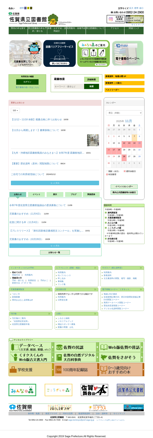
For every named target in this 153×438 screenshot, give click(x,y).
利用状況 (32, 280)
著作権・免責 (34, 414)
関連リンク (134, 28)
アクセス (115, 28)
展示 (55, 194)
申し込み (62, 278)
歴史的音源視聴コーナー (114, 306)
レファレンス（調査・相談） (69, 268)
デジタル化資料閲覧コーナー (116, 309)
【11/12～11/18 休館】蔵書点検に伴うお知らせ (36, 119)
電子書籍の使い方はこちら (27, 87)
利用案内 (29, 275)
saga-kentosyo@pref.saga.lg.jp (81, 420)
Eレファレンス (64, 275)
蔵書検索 (59, 79)
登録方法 (16, 275)
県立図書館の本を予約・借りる (37, 29)
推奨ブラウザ (51, 414)
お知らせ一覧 (54, 252)
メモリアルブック (65, 321)
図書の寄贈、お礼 (65, 327)
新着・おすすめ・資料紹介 (56, 29)
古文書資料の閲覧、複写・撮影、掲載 (120, 278)
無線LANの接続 (110, 294)
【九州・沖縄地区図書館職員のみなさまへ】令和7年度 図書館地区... (47, 153)
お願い (59, 314)
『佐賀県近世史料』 (21, 321)
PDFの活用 (67, 414)
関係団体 (91, 194)
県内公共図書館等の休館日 (124, 192)
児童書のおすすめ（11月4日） (25, 213)
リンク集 (62, 284)
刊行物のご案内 (19, 318)
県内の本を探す (18, 28)
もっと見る (55, 183)
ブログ (73, 194)
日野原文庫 (63, 300)
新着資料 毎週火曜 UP (115, 76)
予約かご (44, 280)
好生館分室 (61, 289)
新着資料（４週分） (114, 83)
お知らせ (18, 194)
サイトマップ (137, 24)
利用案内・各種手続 (76, 28)
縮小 (141, 8)
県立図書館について (95, 28)
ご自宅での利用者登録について (27, 174)
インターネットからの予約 (22, 268)
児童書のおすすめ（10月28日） (26, 239)
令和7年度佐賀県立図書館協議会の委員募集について (37, 205)
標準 (22, 8)
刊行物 (13, 314)
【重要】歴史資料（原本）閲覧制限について (35, 163)
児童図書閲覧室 (17, 289)
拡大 (131, 8)
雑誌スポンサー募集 (66, 324)
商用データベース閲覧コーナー (117, 303)
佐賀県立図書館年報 (21, 324)
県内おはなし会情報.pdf (22, 300)
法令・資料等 (102, 414)
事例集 (61, 281)
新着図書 (16, 297)
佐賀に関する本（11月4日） (24, 222)
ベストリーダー (112, 90)
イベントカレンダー (124, 187)
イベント (36, 194)
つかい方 (16, 294)
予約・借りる (18, 280)
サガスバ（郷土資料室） (113, 268)
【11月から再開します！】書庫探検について (35, 130)
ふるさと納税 (63, 318)
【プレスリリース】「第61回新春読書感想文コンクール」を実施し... (46, 230)
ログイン (27, 82)
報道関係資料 (84, 414)
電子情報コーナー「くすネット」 (116, 289)
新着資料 (107, 275)
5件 (15, 110)
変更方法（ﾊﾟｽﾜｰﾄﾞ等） (22, 283)
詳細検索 (91, 79)
